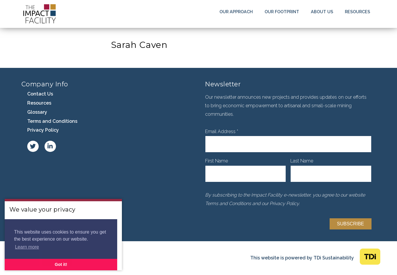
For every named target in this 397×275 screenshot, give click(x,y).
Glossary (37, 112)
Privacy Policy (43, 130)
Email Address (221, 131)
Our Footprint (282, 11)
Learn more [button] (27, 246)
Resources (357, 11)
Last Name (301, 161)
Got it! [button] (61, 264)
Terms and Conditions (52, 121)
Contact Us (40, 94)
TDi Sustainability (333, 258)
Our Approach (236, 11)
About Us (322, 11)
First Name (216, 161)
